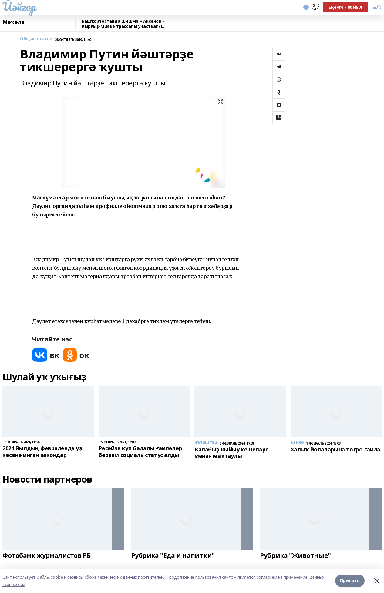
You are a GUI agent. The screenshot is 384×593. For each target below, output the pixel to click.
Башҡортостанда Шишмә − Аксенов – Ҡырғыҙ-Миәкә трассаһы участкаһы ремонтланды (123, 24)
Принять (350, 581)
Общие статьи (36, 39)
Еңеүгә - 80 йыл (345, 7)
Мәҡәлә (13, 22)
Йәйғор (18, 6)
